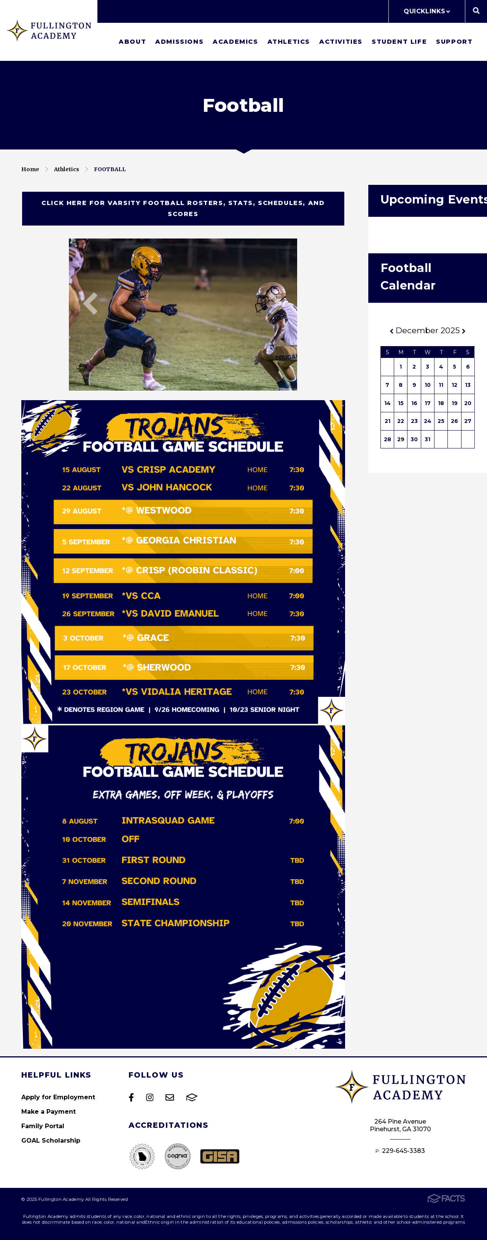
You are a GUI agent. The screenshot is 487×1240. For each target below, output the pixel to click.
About (132, 41)
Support (454, 41)
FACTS (192, 1097)
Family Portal (42, 1126)
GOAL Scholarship (50, 1140)
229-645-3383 (403, 1150)
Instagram (149, 1097)
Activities (341, 41)
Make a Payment (48, 1111)
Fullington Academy (48, 30)
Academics (235, 41)
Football (110, 169)
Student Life (399, 41)
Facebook (131, 1097)
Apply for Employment (58, 1097)
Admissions (179, 41)
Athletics (288, 41)
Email (170, 1097)
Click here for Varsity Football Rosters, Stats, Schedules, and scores (183, 208)
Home (30, 169)
